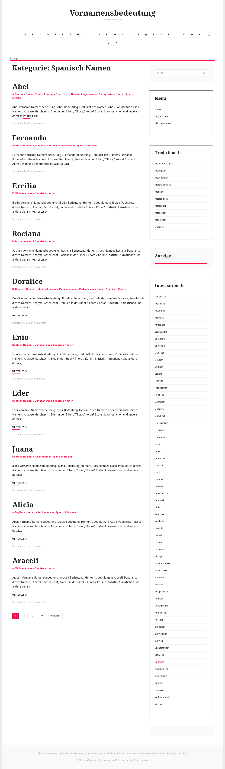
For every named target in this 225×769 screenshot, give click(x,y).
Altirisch (159, 191)
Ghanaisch (160, 401)
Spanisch (159, 661)
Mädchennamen (24, 192)
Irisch (157, 472)
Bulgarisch (160, 338)
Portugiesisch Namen (111, 94)
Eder (20, 392)
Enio (20, 337)
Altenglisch (160, 170)
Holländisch (161, 437)
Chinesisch (160, 345)
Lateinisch (160, 528)
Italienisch (160, 486)
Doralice (27, 281)
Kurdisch (159, 521)
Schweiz (159, 640)
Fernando (29, 138)
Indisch (158, 451)
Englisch (159, 366)
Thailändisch (161, 668)
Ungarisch (160, 690)
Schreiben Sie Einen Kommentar (29, 123)
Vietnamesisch (162, 697)
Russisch (159, 619)
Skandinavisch (162, 647)
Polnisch (159, 598)
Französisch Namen (68, 94)
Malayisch (160, 556)
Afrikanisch (160, 296)
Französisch (161, 387)
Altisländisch (161, 198)
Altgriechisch (161, 177)
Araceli (25, 559)
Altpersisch (160, 212)
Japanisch (160, 500)
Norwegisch (161, 577)
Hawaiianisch (161, 422)
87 (43, 614)
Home (158, 109)
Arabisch (159, 317)
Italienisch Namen (46, 145)
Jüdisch (158, 507)
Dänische (159, 352)
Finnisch (159, 380)
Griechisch (160, 415)
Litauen (158, 542)
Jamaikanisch (161, 493)
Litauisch (159, 549)
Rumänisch (160, 612)
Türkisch (159, 682)
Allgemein (160, 310)
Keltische (159, 514)
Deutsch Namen (24, 94)
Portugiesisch (162, 605)
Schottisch (160, 626)
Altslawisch (160, 219)
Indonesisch (161, 458)
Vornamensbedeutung (112, 13)
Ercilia (24, 185)
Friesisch (159, 394)
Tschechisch (161, 675)
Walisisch (159, 704)
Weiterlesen (30, 116)
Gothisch (159, 226)
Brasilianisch (161, 331)
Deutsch (159, 359)
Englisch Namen (45, 94)
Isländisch (160, 479)
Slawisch (159, 654)
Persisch (159, 584)
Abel (20, 87)
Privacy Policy (132, 760)
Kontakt (145, 760)
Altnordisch (160, 205)
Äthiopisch (160, 324)
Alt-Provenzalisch (164, 163)
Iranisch (159, 465)
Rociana (26, 233)
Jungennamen (89, 94)
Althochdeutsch (163, 184)
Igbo (157, 444)
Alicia (23, 504)
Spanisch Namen (86, 145)
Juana (22, 448)
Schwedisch (161, 633)
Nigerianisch (161, 570)
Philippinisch (161, 591)
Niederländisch (163, 563)
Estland (158, 373)
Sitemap (120, 760)
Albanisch (160, 303)
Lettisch (159, 535)
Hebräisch (160, 429)
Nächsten (55, 614)
